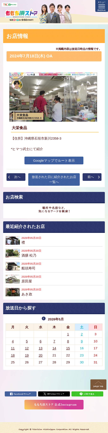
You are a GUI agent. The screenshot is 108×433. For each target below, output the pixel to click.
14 (54, 348)
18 (13, 355)
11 (13, 348)
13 (40, 348)
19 (27, 355)
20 (40, 355)
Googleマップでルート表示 (54, 160)
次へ (17, 177)
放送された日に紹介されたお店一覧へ (54, 179)
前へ (91, 177)
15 (68, 348)
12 (27, 348)
